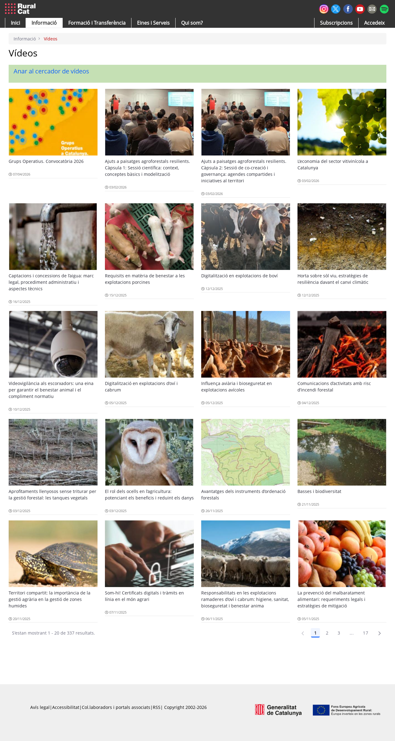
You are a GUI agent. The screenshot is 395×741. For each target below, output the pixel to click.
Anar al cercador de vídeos (51, 71)
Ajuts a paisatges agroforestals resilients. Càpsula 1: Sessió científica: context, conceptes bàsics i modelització (147, 167)
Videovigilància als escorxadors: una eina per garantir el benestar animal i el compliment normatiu (51, 389)
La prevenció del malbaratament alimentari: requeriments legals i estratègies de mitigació (331, 599)
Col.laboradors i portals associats (116, 707)
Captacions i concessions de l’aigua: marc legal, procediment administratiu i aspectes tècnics (51, 282)
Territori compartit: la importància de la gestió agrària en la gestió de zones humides (49, 599)
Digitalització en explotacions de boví (239, 276)
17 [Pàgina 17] (365, 633)
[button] (15, 23)
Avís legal (40, 707)
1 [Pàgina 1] (315, 633)
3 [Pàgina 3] (339, 633)
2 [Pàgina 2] (327, 633)
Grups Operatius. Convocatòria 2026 (46, 161)
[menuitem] (97, 23)
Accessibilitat (65, 707)
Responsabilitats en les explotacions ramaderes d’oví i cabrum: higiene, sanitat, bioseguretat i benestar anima (245, 599)
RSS (156, 707)
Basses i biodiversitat (319, 491)
